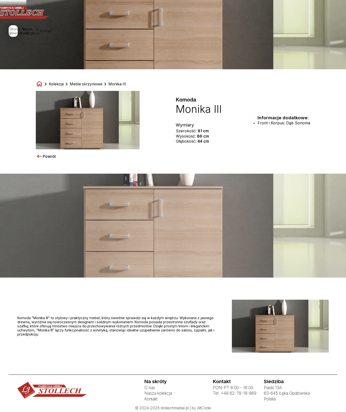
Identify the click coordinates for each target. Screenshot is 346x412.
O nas (197, 32)
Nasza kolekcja (167, 32)
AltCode (204, 408)
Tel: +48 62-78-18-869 (234, 393)
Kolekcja (56, 84)
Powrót (46, 156)
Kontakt (221, 32)
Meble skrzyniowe (86, 84)
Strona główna (130, 32)
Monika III (117, 84)
